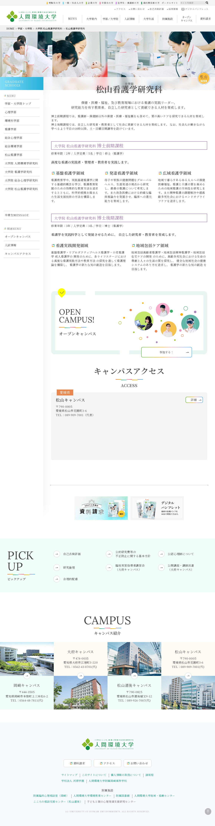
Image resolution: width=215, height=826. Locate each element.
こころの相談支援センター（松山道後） (57, 801)
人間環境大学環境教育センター (92, 795)
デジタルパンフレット (195, 9)
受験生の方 (54, 2)
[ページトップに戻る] (206, 815)
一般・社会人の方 (73, 2)
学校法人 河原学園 (72, 781)
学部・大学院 (25, 28)
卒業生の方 (107, 2)
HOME (10, 28)
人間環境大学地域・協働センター (154, 795)
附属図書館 (123, 795)
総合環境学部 (13, 146)
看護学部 (11, 129)
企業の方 (92, 2)
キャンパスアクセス (18, 236)
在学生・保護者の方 (128, 2)
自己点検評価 (157, 8)
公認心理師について (181, 554)
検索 (207, 2)
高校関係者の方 (151, 2)
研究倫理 (69, 567)
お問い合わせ (137, 8)
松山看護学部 (13, 155)
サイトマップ (69, 775)
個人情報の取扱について (126, 775)
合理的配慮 (70, 579)
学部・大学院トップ (18, 103)
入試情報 (11, 227)
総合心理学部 (13, 138)
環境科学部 (12, 120)
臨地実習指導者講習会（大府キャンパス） (130, 567)
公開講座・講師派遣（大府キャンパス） (181, 567)
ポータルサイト (170, 2)
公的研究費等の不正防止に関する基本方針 (132, 554)
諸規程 (149, 775)
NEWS (72, 18)
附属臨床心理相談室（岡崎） (51, 795)
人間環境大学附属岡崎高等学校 (108, 781)
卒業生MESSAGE (17, 197)
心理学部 (11, 112)
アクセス (120, 8)
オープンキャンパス (18, 219)
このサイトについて (94, 775)
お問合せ (139, 763)
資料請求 (205, 18)
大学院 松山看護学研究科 (48, 28)
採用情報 (173, 8)
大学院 (21, 163)
